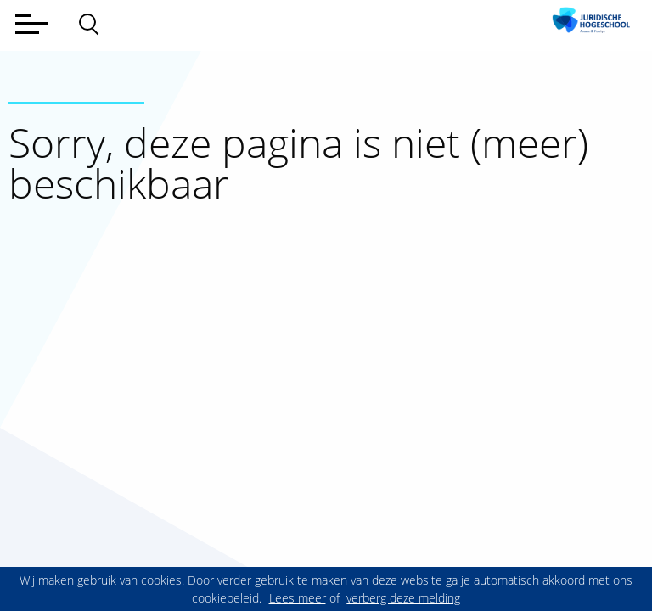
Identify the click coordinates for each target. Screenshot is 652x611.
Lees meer (297, 598)
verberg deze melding (403, 598)
